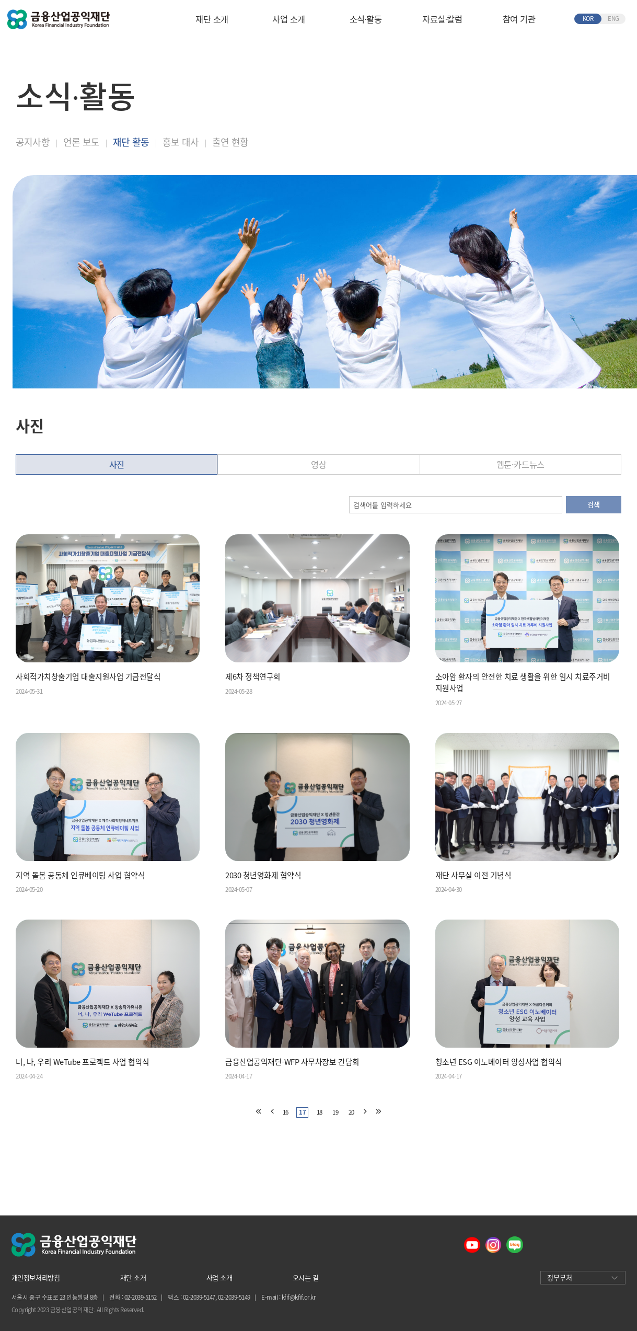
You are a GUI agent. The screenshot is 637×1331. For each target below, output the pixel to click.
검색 (593, 504)
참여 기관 (519, 19)
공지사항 (33, 142)
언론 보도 (81, 142)
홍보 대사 (181, 142)
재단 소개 (211, 19)
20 (351, 1112)
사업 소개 (288, 19)
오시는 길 (306, 1277)
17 (302, 1112)
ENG (613, 18)
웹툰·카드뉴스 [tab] (520, 464)
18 (319, 1112)
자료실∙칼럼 (442, 19)
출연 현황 (230, 142)
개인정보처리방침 (35, 1277)
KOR (588, 18)
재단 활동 (131, 142)
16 (285, 1112)
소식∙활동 (366, 19)
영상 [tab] (318, 464)
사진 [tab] (116, 464)
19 (335, 1112)
